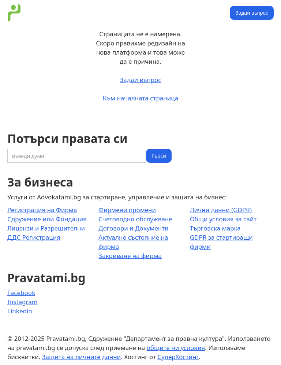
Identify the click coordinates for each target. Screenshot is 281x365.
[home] (14, 13)
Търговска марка (215, 228)
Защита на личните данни (81, 357)
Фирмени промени (127, 210)
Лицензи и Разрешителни (46, 228)
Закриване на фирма (130, 255)
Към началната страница (140, 98)
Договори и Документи (133, 228)
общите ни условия (176, 347)
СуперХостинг (178, 357)
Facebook (21, 292)
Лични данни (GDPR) (221, 210)
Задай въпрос (251, 13)
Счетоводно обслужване (135, 219)
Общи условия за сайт (223, 219)
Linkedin (19, 311)
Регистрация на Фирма (42, 210)
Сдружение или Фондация (47, 219)
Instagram (22, 302)
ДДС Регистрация (33, 237)
